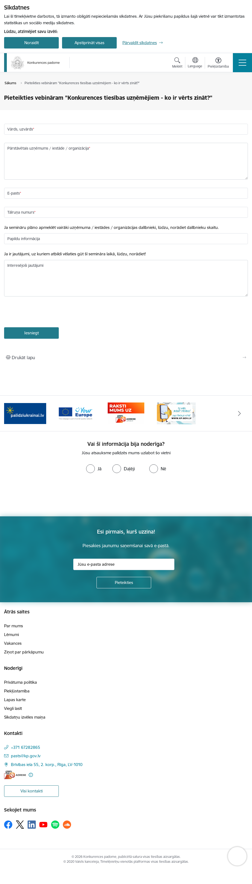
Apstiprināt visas (89, 42)
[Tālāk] (239, 413)
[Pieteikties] (123, 582)
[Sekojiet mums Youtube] (43, 824)
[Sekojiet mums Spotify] (55, 825)
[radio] (93, 468)
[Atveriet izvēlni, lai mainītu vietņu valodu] (195, 63)
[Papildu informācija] (31, 775)
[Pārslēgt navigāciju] (242, 62)
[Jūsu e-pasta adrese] (123, 564)
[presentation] (45, 312)
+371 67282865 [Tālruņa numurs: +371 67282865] (25, 747)
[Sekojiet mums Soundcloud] (67, 825)
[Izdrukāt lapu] (126, 357)
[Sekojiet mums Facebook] (8, 825)
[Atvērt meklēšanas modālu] (177, 63)
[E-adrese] (15, 774)
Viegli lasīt (13, 708)
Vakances (13, 643)
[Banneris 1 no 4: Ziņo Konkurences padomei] (176, 413)
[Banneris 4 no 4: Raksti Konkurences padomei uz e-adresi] (126, 413)
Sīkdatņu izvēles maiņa (24, 717)
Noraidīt (31, 42)
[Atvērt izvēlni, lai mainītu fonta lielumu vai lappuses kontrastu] (218, 63)
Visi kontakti (31, 791)
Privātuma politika (20, 682)
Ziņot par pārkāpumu (24, 652)
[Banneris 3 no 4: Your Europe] (75, 413)
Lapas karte (15, 699)
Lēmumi (11, 634)
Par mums (13, 625)
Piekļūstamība (17, 691)
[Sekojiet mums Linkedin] (32, 825)
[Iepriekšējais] (12, 413)
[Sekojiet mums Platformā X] (20, 825)
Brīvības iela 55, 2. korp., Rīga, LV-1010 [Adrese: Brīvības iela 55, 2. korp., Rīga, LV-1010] (47, 764)
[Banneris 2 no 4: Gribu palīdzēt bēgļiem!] (25, 413)
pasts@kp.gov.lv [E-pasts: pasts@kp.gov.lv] (25, 755)
